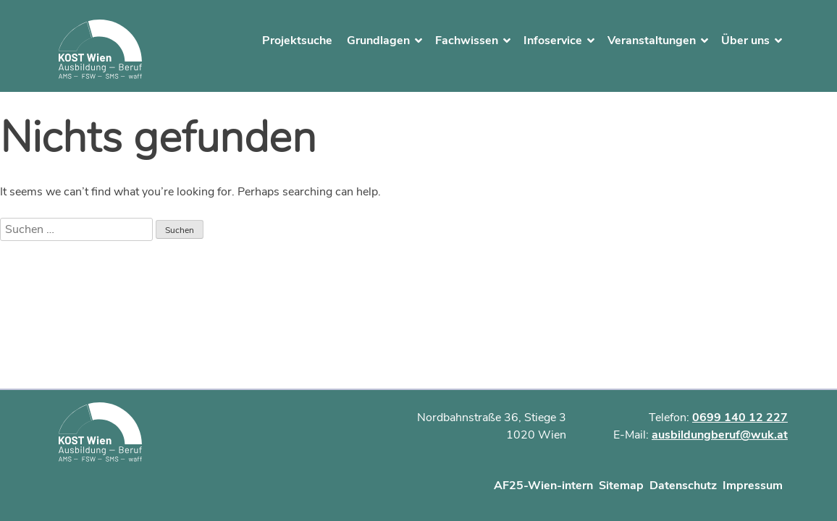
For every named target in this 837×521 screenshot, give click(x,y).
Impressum (753, 486)
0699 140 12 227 (740, 417)
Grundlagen (378, 40)
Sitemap (621, 486)
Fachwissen (466, 40)
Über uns (745, 40)
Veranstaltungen (651, 40)
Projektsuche (297, 40)
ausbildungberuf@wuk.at (720, 435)
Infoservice (552, 40)
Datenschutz (683, 486)
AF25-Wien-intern (543, 486)
